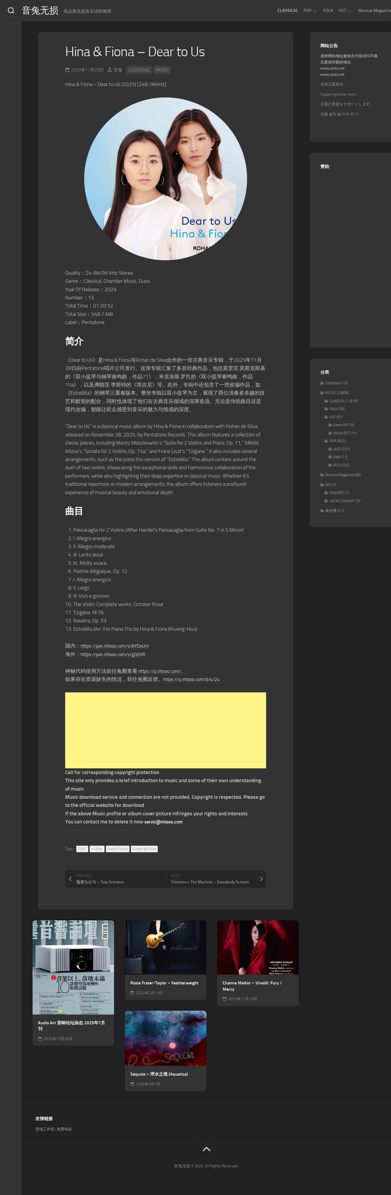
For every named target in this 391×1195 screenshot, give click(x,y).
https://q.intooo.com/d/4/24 (194, 680)
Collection (332, 384)
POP (297, 10)
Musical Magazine (363, 10)
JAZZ (336, 450)
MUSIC (162, 71)
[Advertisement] (165, 731)
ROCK (337, 466)
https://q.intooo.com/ (162, 672)
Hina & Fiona (118, 850)
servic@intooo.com (165, 823)
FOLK (317, 10)
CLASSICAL (277, 10)
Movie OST (341, 434)
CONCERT (336, 494)
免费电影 (64, 1130)
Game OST (341, 426)
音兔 (117, 71)
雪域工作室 (44, 1130)
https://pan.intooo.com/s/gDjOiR (117, 655)
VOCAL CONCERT (342, 502)
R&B (336, 458)
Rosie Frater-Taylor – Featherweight (164, 984)
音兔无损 (52, 11)
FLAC (82, 850)
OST (331, 10)
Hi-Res (97, 850)
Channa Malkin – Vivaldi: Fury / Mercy (252, 987)
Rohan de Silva (144, 850)
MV (328, 486)
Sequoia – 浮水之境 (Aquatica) (159, 1075)
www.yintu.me (332, 69)
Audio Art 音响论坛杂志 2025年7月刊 (71, 1027)
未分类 (331, 512)
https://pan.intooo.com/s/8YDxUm (118, 647)
